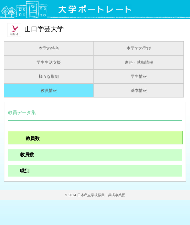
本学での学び (139, 48)
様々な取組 (49, 76)
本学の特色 (49, 48)
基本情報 (139, 90)
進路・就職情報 (139, 62)
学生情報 (139, 76)
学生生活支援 (49, 62)
